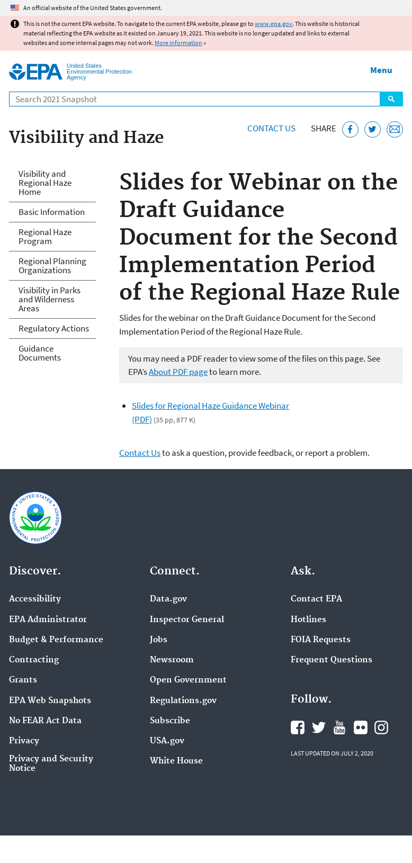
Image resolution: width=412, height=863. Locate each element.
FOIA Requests (321, 640)
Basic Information (52, 212)
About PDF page (178, 371)
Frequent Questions (331, 660)
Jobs (158, 640)
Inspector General (187, 620)
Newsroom (172, 660)
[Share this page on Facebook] (350, 129)
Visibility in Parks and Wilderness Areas (49, 299)
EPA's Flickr (361, 727)
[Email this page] (395, 129)
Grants (23, 680)
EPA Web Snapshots (50, 701)
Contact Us (271, 128)
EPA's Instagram (381, 727)
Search (391, 99)
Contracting (34, 660)
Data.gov (168, 599)
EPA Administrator (48, 620)
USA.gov (167, 741)
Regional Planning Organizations (52, 265)
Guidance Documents (40, 353)
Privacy (24, 741)
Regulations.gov (183, 701)
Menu (381, 70)
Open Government (188, 680)
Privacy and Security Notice (51, 764)
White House (176, 761)
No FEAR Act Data (45, 721)
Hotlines (308, 620)
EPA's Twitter (319, 727)
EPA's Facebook (297, 727)
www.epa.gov (273, 24)
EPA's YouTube (339, 727)
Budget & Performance (56, 640)
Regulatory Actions (54, 328)
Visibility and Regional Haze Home (45, 182)
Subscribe (170, 721)
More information (178, 43)
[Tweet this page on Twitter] (372, 129)
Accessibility (35, 599)
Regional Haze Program (45, 236)
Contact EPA (316, 599)
